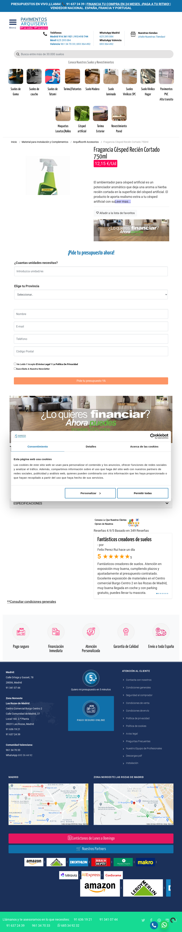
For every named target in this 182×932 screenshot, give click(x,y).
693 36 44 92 (25, 755)
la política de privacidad (65, 364)
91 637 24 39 (75, 4)
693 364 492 (83, 44)
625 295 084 (60, 40)
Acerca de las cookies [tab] (144, 446)
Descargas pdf (134, 755)
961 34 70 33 (62, 44)
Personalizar (91, 492)
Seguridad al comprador (139, 695)
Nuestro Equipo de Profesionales (144, 748)
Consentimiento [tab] (38, 446)
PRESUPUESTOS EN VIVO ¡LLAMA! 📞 (38, 4)
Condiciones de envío (137, 710)
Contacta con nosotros (138, 679)
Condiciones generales (138, 687)
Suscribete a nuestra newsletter (33, 369)
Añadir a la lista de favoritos (115, 213)
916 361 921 (66, 36)
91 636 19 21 (83, 919)
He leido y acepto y (46, 364)
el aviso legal (43, 364)
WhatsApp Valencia (111, 42)
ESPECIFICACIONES (28, 503)
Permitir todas (143, 492)
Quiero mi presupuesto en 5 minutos (91, 689)
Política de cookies (136, 726)
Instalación (132, 763)
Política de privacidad (137, 718)
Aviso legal (132, 733)
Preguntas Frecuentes (138, 741)
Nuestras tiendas (151, 35)
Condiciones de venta (137, 703)
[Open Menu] (13, 23)
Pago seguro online (91, 720)
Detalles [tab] (91, 446)
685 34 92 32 (68, 925)
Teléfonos (55, 32)
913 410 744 (81, 36)
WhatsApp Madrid (111, 34)
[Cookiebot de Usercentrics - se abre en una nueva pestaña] (152, 436)
